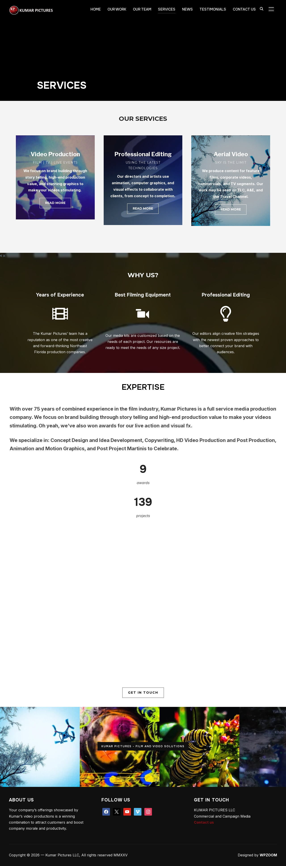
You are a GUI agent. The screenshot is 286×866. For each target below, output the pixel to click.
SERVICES (166, 9)
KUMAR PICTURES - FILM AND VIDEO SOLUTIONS (143, 746)
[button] (55, 203)
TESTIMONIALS (213, 9)
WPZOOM (268, 855)
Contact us (204, 822)
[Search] (261, 8)
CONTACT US (244, 9)
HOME (95, 9)
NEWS (187, 9)
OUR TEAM (142, 9)
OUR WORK (116, 9)
